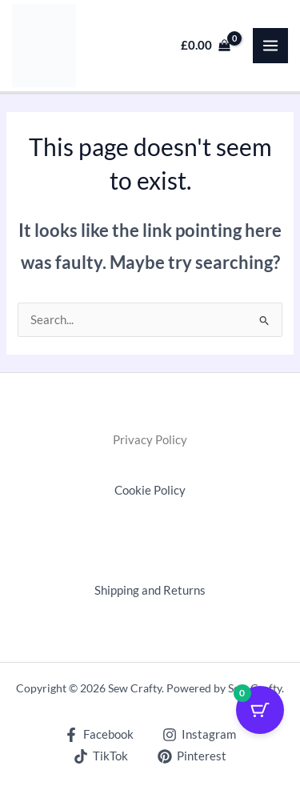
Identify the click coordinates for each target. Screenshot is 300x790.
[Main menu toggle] (270, 45)
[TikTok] (101, 756)
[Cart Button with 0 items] (260, 710)
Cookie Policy (150, 490)
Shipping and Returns (150, 590)
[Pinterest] (192, 756)
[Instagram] (200, 735)
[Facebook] (98, 735)
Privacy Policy (150, 440)
